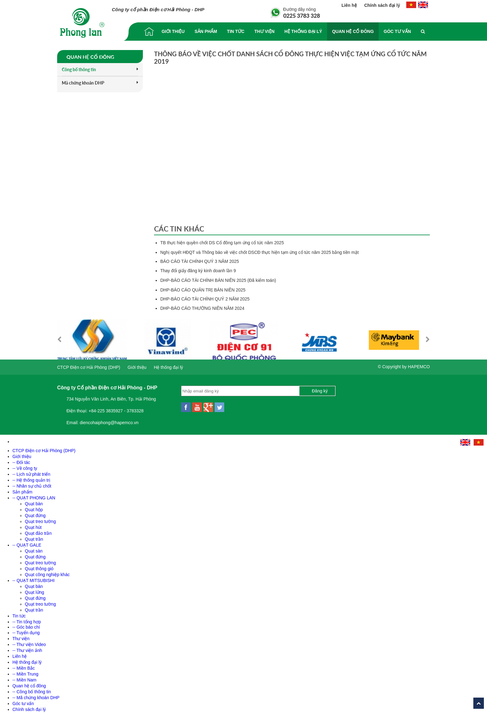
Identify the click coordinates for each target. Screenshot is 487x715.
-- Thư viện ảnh (27, 648)
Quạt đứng (35, 513)
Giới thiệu (173, 31)
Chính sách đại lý (382, 5)
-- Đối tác (21, 460)
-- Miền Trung (25, 672)
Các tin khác (179, 228)
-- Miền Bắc (23, 666)
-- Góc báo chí (26, 625)
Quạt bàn (34, 502)
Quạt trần (34, 537)
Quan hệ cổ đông (353, 31)
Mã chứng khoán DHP (100, 82)
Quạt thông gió (39, 567)
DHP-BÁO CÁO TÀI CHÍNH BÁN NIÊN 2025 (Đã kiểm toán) (218, 280)
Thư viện (264, 31)
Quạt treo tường (40, 519)
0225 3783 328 (301, 15)
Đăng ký (320, 389)
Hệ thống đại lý (303, 31)
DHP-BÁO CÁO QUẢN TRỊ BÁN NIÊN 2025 (202, 289)
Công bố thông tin (100, 69)
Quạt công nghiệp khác (47, 573)
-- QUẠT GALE (26, 543)
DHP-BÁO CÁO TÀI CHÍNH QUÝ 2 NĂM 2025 (205, 298)
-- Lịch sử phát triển (31, 472)
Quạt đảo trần (38, 531)
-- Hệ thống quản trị (31, 478)
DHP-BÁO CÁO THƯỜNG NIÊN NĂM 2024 (202, 308)
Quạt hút (33, 525)
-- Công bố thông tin (31, 690)
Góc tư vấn (397, 31)
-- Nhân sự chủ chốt (31, 484)
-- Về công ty (24, 466)
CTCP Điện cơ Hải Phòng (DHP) (88, 365)
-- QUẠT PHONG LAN (33, 496)
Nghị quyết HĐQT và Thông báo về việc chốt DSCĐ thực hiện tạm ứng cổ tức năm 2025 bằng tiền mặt (259, 252)
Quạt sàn (34, 549)
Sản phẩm (205, 31)
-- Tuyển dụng (26, 631)
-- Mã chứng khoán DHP (35, 696)
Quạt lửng (34, 590)
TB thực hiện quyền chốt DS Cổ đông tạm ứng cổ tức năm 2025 (222, 242)
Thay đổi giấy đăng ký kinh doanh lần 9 (198, 270)
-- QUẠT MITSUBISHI (33, 578)
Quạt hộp (34, 508)
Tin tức (235, 31)
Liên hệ (350, 5)
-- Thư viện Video (29, 642)
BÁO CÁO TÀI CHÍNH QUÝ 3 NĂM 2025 (199, 261)
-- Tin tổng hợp (26, 620)
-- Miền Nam (24, 678)
